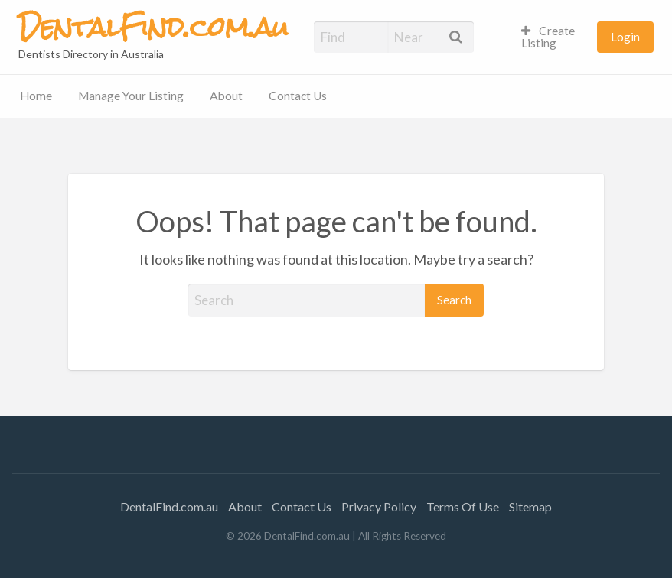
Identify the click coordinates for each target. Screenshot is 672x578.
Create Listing (548, 37)
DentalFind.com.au (169, 506)
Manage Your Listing (131, 95)
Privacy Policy (378, 506)
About (226, 95)
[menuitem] (552, 37)
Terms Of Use (462, 506)
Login (625, 37)
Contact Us (298, 95)
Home (36, 95)
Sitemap (530, 506)
